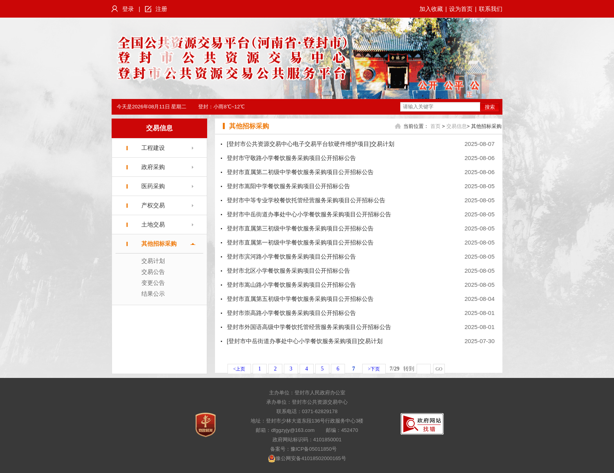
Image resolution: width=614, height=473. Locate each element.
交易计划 (153, 260)
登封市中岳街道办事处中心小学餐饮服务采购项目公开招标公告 (309, 214)
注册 (161, 8)
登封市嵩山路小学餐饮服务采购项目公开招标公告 (291, 284)
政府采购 (153, 167)
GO (438, 369)
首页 (435, 126)
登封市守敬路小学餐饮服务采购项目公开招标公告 (291, 158)
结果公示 (153, 293)
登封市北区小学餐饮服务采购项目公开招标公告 (288, 270)
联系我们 (490, 8)
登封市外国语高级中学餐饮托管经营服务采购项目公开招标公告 (309, 327)
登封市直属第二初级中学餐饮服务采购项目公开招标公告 (300, 172)
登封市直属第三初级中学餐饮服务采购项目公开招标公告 (300, 228)
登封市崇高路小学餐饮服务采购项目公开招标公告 (291, 312)
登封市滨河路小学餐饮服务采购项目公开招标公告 (291, 256)
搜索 (490, 107)
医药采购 (153, 186)
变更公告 (153, 282)
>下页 (374, 369)
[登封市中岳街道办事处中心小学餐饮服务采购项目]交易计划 (305, 341)
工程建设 (153, 147)
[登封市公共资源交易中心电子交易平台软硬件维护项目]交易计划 (310, 143)
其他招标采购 (159, 243)
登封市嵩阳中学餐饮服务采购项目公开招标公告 (288, 186)
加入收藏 (431, 8)
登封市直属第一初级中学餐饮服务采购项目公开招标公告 (300, 242)
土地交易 (153, 224)
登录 (128, 8)
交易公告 (153, 271)
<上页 (239, 369)
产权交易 (153, 205)
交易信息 (159, 128)
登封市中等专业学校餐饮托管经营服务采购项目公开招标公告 (306, 200)
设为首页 (461, 8)
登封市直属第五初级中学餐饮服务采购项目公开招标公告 (300, 298)
